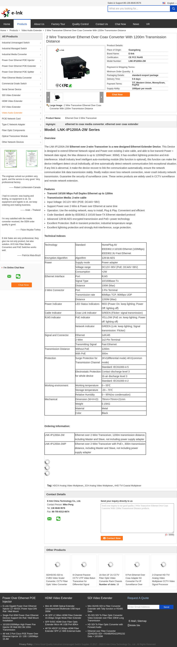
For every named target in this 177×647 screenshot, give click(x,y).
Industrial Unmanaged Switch (16, 42)
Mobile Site (133, 625)
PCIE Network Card (11, 118)
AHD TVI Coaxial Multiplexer (127, 485)
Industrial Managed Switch (14, 48)
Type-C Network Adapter (13, 124)
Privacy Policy (25, 644)
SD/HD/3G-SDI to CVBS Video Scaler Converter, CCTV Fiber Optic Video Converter (57, 580)
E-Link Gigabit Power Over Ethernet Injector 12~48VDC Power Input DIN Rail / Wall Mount (20, 609)
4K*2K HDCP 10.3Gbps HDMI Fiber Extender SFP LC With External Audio (63, 629)
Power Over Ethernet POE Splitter (18, 72)
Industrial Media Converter (14, 54)
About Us (39, 24)
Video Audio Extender (31, 30)
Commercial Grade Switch (14, 83)
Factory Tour (58, 24)
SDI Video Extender (11, 95)
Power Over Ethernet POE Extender (19, 66)
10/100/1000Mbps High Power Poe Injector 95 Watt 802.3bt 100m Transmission (19, 627)
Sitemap (141, 621)
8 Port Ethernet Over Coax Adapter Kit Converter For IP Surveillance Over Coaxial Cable (135, 581)
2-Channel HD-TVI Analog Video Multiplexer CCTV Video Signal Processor (163, 580)
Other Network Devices (13, 142)
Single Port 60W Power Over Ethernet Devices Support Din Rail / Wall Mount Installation (21, 618)
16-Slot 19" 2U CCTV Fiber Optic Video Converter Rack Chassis (110, 578)
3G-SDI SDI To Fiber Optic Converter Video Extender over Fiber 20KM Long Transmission (106, 618)
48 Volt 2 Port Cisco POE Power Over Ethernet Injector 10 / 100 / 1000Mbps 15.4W (20, 636)
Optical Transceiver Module (15, 136)
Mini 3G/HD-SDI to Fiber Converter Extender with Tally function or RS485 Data (105, 609)
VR (148, 24)
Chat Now (120, 24)
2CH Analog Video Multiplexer (99, 485)
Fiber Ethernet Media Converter (17, 78)
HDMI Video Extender (12, 101)
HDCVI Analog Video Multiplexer (68, 485)
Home (7, 24)
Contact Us (102, 24)
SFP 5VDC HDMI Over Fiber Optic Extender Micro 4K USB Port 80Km (61, 623)
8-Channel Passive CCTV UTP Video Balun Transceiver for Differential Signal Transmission (84, 581)
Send (166, 607)
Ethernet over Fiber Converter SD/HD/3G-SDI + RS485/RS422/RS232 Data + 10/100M (106, 634)
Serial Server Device (11, 89)
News (136, 24)
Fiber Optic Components (13, 130)
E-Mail (132, 621)
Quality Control (80, 24)
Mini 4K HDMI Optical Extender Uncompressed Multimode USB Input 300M (62, 609)
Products (22, 24)
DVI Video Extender (11, 107)
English (172, 3)
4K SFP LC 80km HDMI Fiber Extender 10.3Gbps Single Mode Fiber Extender (63, 616)
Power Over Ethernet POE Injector (18, 60)
